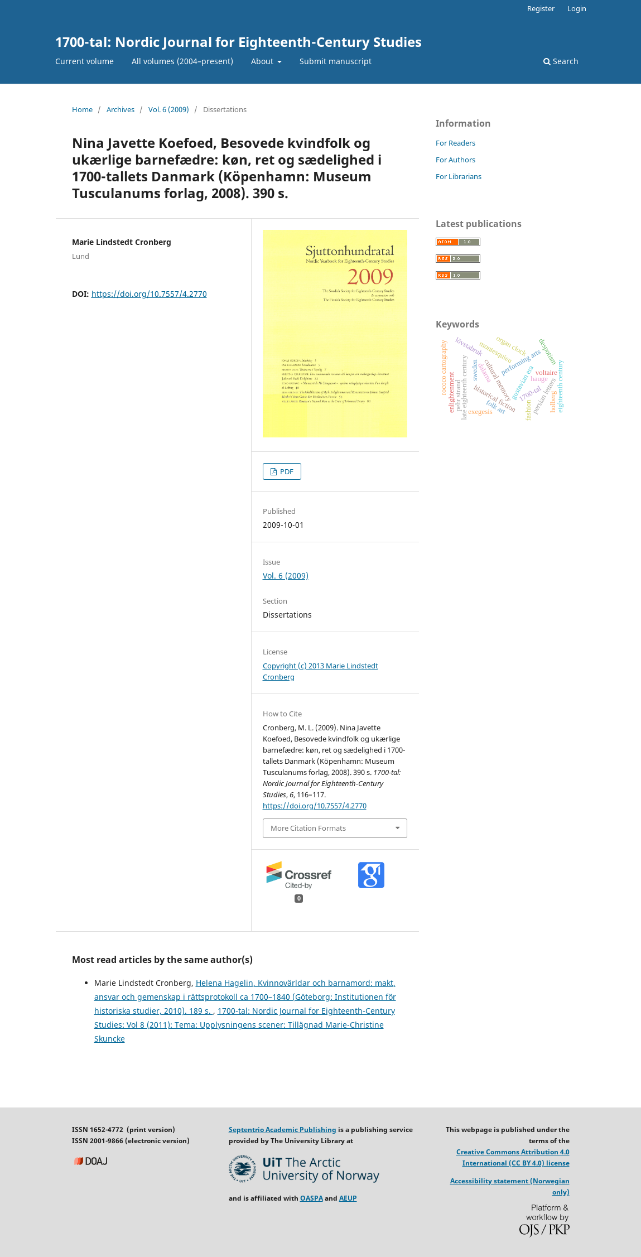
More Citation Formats (308, 828)
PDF (285, 471)
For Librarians (458, 176)
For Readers (455, 143)
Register (541, 8)
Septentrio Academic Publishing (282, 1129)
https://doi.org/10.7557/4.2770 (149, 293)
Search (561, 61)
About (263, 61)
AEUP (348, 1198)
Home (82, 109)
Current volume (84, 61)
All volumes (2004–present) (182, 61)
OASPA (311, 1198)
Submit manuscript (336, 61)
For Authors (455, 160)
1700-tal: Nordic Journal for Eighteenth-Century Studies (238, 41)
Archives (120, 109)
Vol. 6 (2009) (168, 109)
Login (576, 8)
